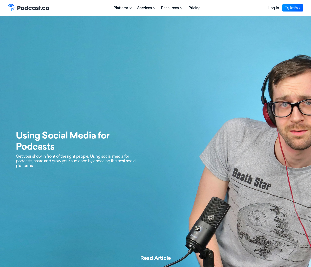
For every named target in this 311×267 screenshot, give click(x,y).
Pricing (195, 8)
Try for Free (292, 8)
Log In (273, 8)
